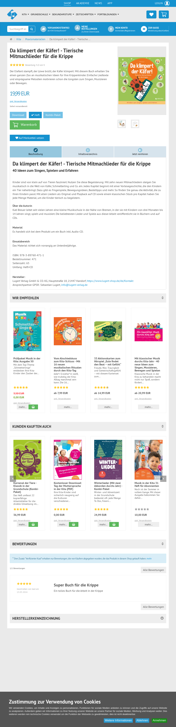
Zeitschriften (86, 14)
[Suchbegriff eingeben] (17, 29)
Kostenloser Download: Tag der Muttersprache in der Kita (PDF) (68, 486)
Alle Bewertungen (153, 570)
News (98, 3)
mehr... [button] (22, 407)
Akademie (83, 3)
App (109, 3)
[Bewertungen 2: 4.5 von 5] (101, 388)
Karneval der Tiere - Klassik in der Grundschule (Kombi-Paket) (26, 487)
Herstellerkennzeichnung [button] (36, 618)
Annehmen (159, 720)
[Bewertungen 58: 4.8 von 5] (20, 388)
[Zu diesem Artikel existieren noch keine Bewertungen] (142, 509)
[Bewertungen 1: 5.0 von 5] (142, 388)
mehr (149, 558)
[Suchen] (31, 29)
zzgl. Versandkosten (18, 101)
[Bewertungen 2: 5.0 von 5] (61, 388)
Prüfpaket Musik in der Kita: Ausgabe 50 (26, 360)
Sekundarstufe (63, 14)
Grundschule (40, 14)
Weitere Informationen (118, 720)
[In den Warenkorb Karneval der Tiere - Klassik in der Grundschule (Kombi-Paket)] (33, 524)
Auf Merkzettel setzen (29, 138)
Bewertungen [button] (24, 544)
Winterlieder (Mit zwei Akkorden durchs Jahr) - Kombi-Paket (108, 486)
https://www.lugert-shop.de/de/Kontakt (110, 281)
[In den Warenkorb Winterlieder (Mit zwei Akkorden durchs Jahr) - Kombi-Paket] (114, 524)
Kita (25, 14)
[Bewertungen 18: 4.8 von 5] (20, 509)
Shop (67, 3)
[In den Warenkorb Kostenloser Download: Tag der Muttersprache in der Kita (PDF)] (73, 524)
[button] (88, 298)
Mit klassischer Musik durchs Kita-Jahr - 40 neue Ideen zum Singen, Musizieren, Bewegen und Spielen (147, 364)
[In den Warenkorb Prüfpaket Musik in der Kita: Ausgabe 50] (33, 407)
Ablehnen (142, 720)
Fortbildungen (108, 14)
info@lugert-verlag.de (74, 284)
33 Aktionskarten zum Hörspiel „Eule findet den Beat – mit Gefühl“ (107, 361)
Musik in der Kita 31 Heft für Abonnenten (147, 484)
